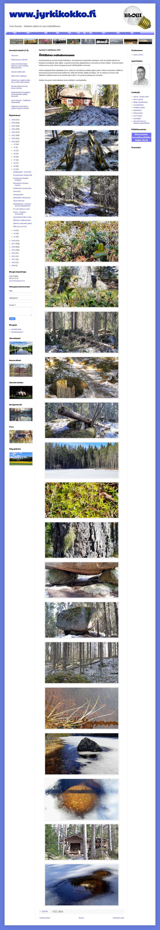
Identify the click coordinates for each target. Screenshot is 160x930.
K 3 (87, 33)
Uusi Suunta (137, 116)
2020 (14, 138)
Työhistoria (63, 33)
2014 (14, 253)
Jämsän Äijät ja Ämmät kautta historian (19, 87)
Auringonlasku (18, 194)
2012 (14, 256)
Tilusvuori (14, 55)
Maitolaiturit (137, 110)
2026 (14, 120)
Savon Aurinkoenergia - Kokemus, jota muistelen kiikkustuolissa (20, 66)
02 (15, 233)
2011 (14, 259)
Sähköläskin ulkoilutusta (21, 198)
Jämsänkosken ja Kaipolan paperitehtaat (141, 122)
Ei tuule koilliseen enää (21, 209)
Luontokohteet (110, 33)
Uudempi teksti (44, 918)
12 (15, 144)
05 (15, 166)
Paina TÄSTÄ (138, 55)
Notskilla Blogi (16, 329)
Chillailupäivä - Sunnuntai (22, 172)
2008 (14, 265)
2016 (14, 247)
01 (15, 237)
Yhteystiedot (97, 33)
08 (15, 157)
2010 (14, 262)
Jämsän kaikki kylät (18, 72)
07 (15, 160)
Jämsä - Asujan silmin (141, 97)
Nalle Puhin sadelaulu (19, 76)
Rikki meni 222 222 (20, 226)
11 (15, 147)
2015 (14, 250)
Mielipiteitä (51, 33)
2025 (14, 123)
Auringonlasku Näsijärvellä (22, 175)
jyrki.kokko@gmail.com (17, 281)
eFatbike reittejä (139, 107)
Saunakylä (137, 118)
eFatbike (137, 33)
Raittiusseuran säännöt (19, 60)
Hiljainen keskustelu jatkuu (22, 223)
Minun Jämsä (138, 99)
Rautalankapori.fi (17, 332)
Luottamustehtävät (37, 33)
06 (15, 163)
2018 (14, 240)
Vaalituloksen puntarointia (22, 188)
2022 (14, 132)
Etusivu (10, 33)
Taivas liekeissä (18, 201)
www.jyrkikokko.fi (52, 13)
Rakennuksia (138, 113)
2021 (14, 135)
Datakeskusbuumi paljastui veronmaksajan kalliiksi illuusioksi (20, 94)
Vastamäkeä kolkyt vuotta (22, 217)
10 (15, 150)
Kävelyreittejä (125, 33)
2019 (14, 141)
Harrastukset (21, 33)
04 (15, 169)
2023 (14, 129)
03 (15, 230)
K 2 (81, 33)
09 (15, 154)
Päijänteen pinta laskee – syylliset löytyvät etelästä (20, 107)
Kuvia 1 (74, 33)
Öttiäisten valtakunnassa (22, 220)
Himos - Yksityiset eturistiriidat (19, 213)
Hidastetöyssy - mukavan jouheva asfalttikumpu (22, 205)
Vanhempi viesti (118, 918)
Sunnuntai (16, 191)
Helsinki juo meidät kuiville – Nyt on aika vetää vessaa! (21, 81)
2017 (14, 244)
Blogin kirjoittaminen (140, 102)
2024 (14, 126)
